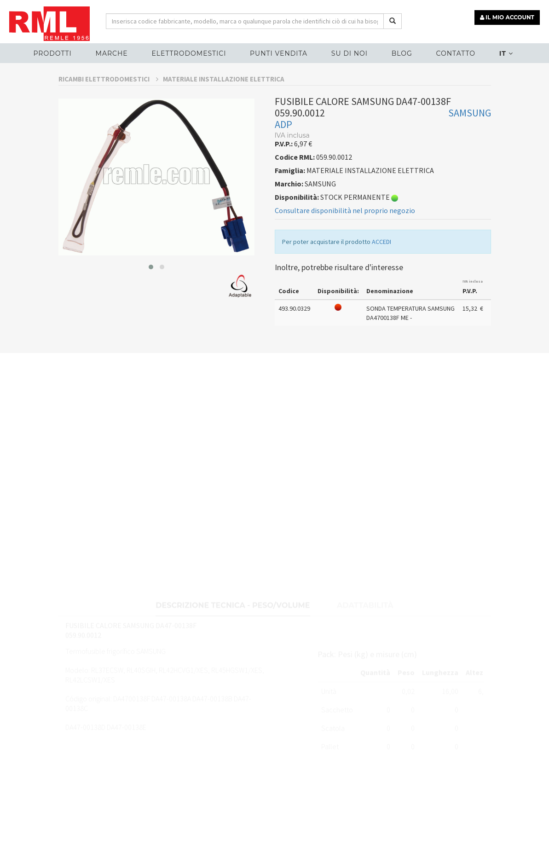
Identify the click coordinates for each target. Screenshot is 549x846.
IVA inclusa (472, 305)
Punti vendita (278, 53)
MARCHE (112, 53)
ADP (283, 149)
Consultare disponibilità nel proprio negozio (345, 235)
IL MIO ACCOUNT (507, 17)
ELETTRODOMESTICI (188, 53)
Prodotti (52, 53)
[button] (150, 291)
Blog (402, 53)
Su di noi (349, 53)
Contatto (455, 53)
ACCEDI (381, 266)
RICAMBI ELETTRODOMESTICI (108, 103)
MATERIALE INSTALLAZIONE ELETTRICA (223, 103)
